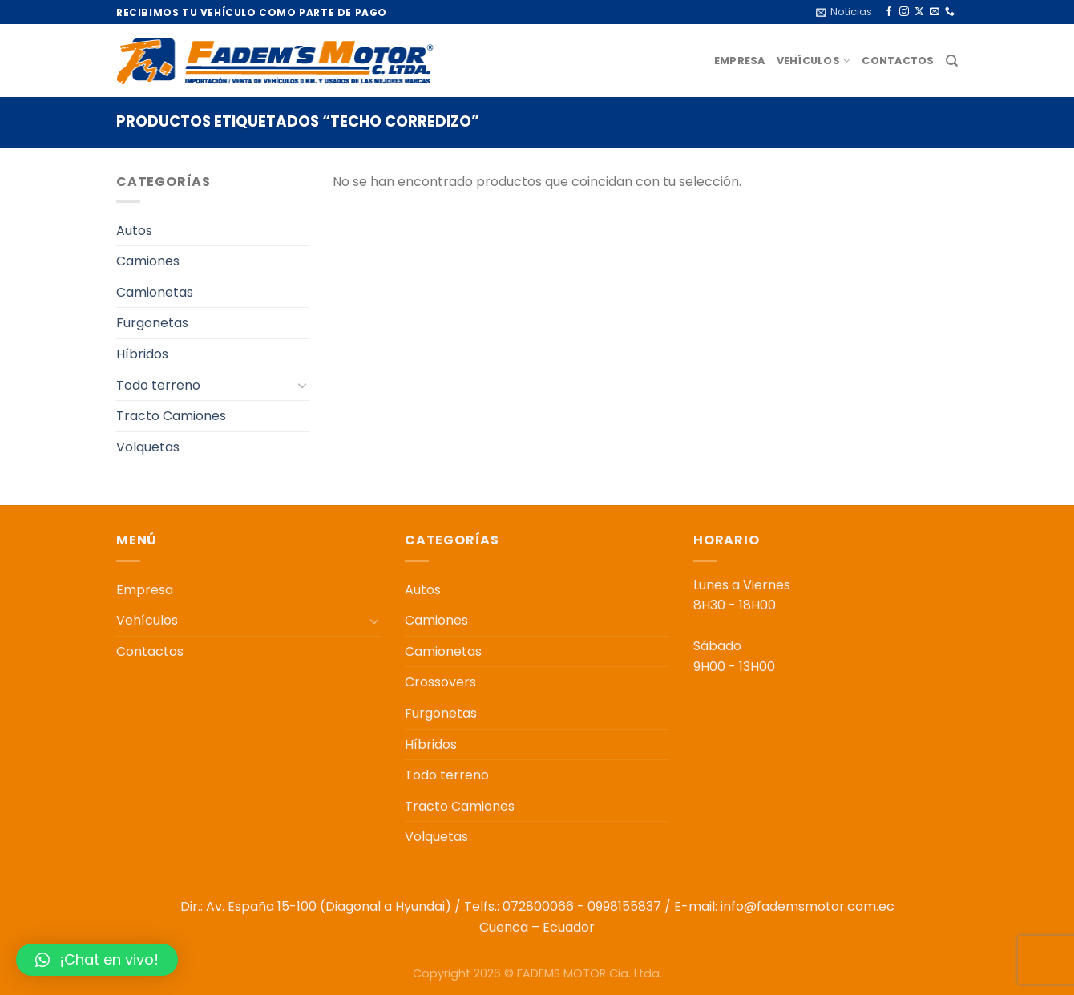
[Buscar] (952, 61)
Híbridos (142, 354)
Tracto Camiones (171, 415)
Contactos (898, 60)
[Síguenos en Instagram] (904, 12)
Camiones (148, 261)
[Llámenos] (950, 12)
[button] (97, 960)
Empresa (739, 60)
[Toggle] (302, 384)
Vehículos (814, 60)
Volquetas (148, 447)
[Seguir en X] (919, 12)
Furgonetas (152, 322)
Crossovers (440, 682)
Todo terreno (158, 385)
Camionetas (154, 292)
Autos (134, 230)
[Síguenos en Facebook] (889, 12)
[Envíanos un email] (934, 12)
